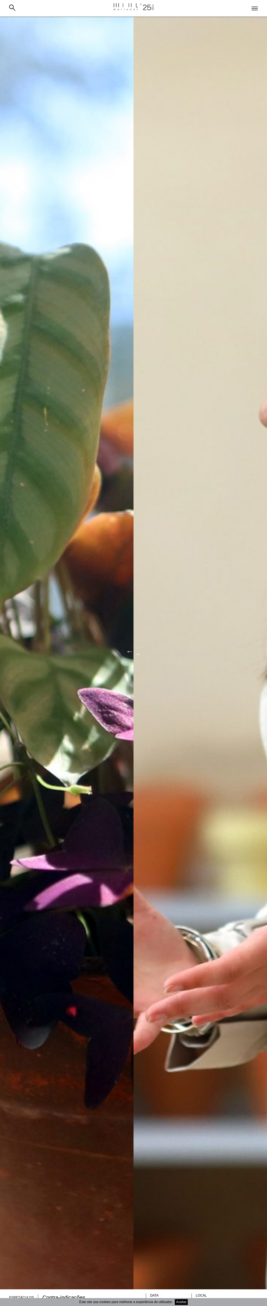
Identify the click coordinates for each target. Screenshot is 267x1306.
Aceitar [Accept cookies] (181, 1302)
